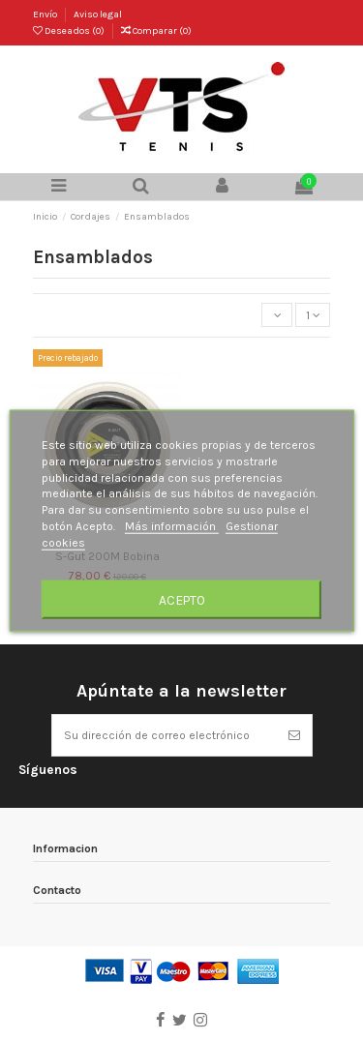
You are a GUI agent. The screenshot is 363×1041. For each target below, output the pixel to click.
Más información (172, 526)
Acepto (182, 599)
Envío (46, 14)
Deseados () (69, 31)
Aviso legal (98, 14)
